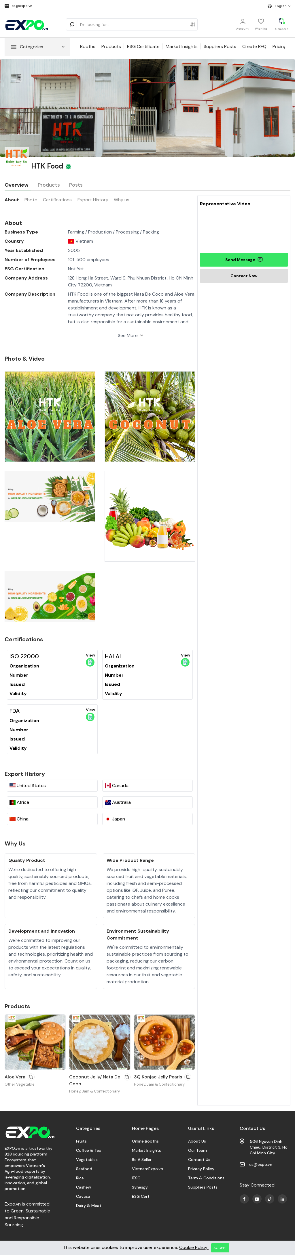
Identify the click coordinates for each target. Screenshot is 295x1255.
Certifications (57, 200)
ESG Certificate (143, 46)
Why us (121, 200)
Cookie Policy (194, 1247)
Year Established (24, 250)
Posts (76, 184)
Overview (17, 184)
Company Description (30, 294)
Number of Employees (30, 260)
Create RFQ (254, 46)
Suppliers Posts (220, 46)
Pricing (279, 46)
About (12, 200)
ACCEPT (220, 1248)
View (90, 660)
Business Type (21, 232)
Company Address (26, 278)
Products (111, 46)
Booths (87, 46)
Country (14, 241)
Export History (92, 200)
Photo (30, 200)
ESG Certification (24, 269)
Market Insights (182, 46)
